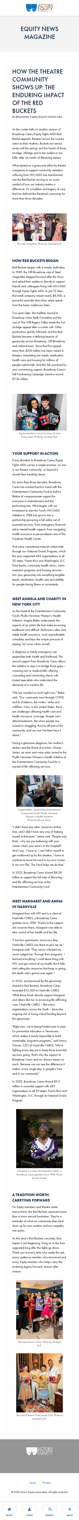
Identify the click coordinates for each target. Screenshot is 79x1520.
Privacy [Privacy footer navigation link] (46, 1482)
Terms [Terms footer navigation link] (33, 1482)
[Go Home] (39, 7)
